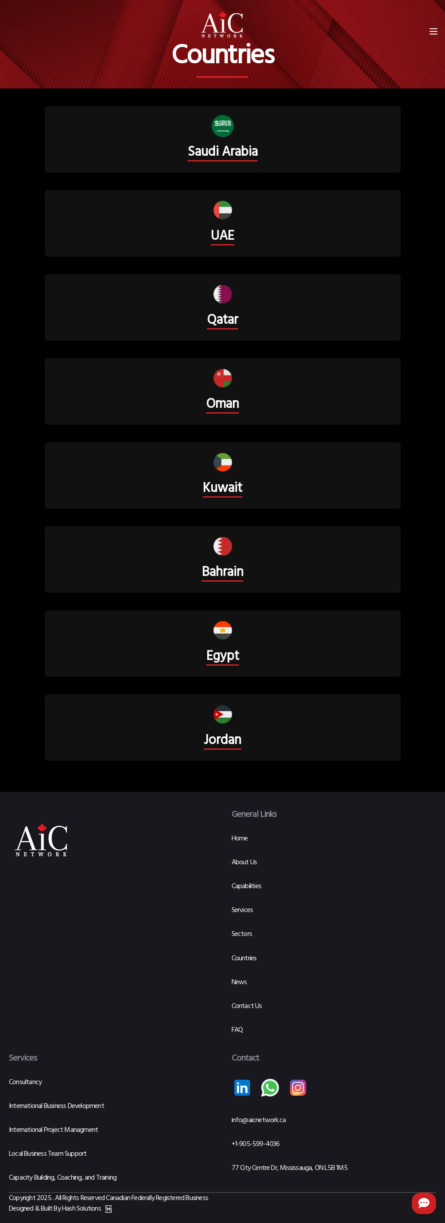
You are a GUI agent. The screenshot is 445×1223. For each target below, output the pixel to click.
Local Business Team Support (47, 1154)
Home (240, 838)
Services (242, 910)
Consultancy (25, 1082)
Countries (244, 958)
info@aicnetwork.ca (259, 1120)
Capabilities (246, 886)
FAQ (237, 1030)
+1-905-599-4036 (256, 1144)
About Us (244, 862)
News (239, 982)
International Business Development (56, 1106)
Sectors (242, 934)
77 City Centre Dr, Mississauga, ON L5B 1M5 (290, 1168)
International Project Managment (53, 1130)
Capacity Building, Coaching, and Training (62, 1178)
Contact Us (247, 1006)
